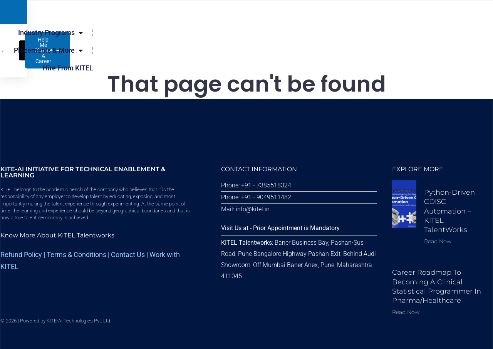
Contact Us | (130, 255)
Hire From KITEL (287, 41)
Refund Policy (21, 255)
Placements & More (207, 40)
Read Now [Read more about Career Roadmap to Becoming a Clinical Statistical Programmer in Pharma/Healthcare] (405, 312)
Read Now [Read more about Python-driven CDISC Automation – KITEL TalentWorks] (437, 241)
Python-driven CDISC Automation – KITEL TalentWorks (449, 211)
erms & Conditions (78, 255)
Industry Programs (121, 40)
